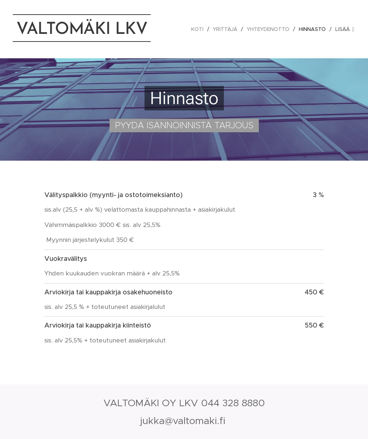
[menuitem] (199, 29)
